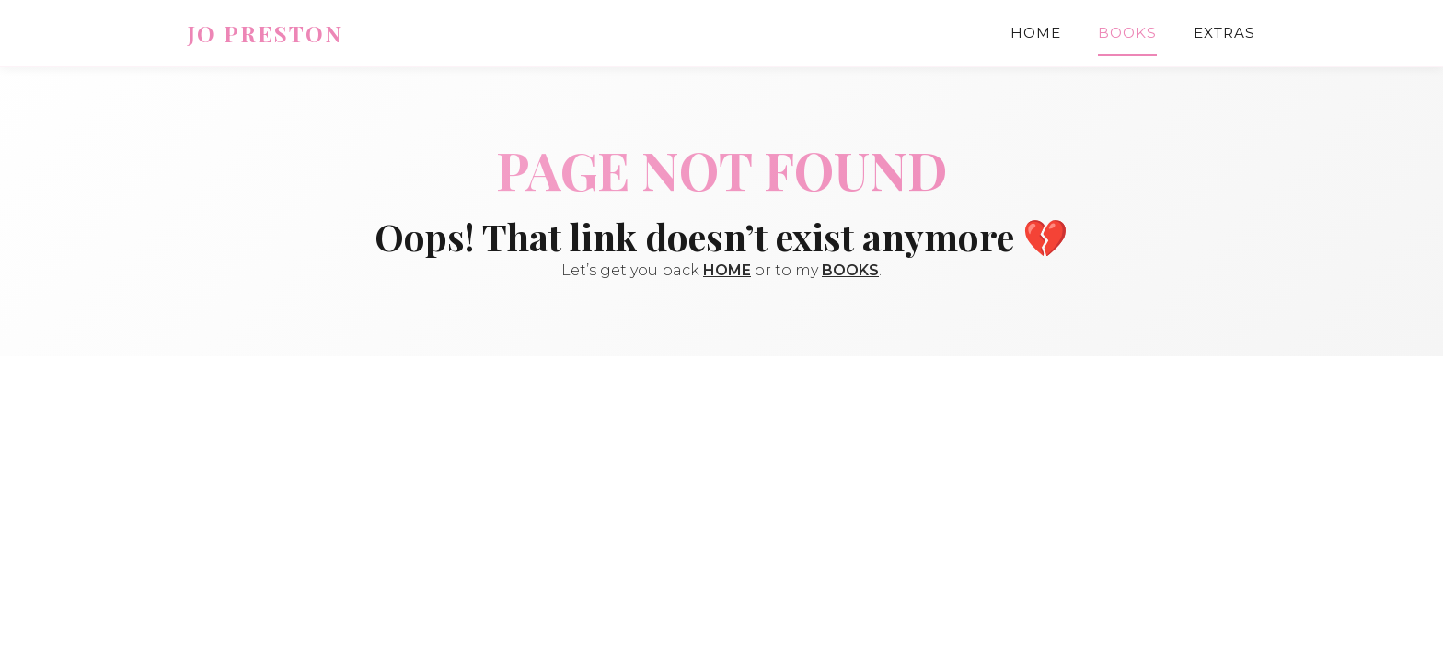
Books (1127, 32)
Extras (1224, 32)
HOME (727, 270)
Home (1035, 32)
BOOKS (850, 270)
